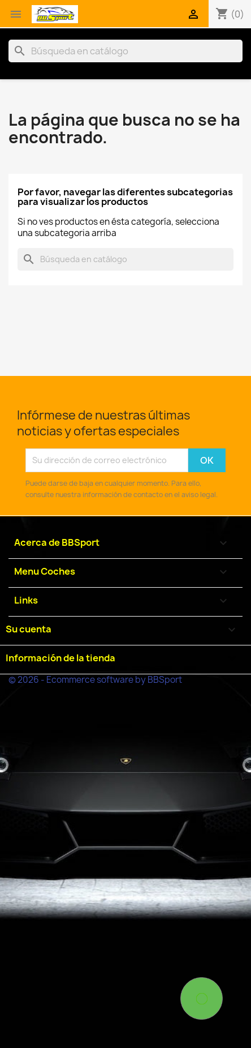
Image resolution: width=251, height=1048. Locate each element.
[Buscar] (125, 51)
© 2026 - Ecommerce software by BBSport (95, 680)
